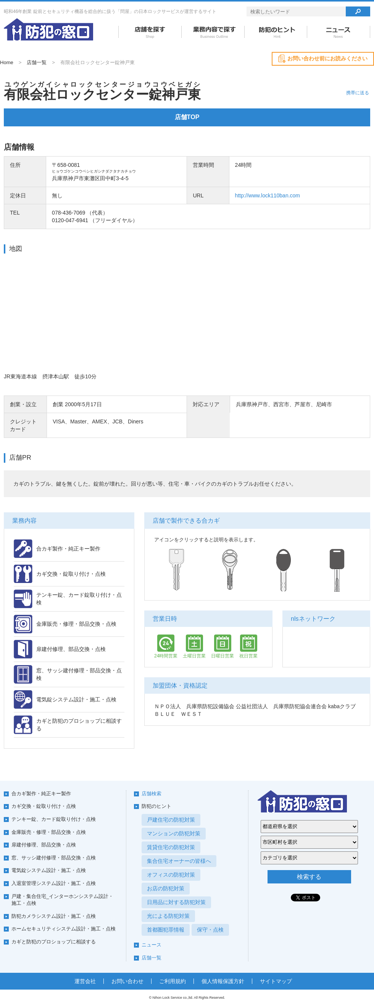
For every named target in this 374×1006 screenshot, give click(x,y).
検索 (358, 11)
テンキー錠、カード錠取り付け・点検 (53, 819)
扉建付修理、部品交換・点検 (43, 845)
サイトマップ (276, 981)
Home (6, 62)
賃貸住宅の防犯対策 (171, 847)
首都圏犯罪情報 (165, 930)
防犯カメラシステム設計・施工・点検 (53, 916)
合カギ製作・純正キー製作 (41, 793)
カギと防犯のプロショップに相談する (53, 942)
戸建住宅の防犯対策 (171, 820)
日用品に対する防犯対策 (176, 902)
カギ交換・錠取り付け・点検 (43, 806)
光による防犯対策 (168, 916)
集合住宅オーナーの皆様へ (179, 861)
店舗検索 (151, 793)
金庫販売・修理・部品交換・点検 (48, 832)
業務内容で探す (212, 32)
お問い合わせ (127, 981)
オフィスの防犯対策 (171, 875)
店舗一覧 (37, 62)
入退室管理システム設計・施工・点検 (53, 883)
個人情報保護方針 (223, 981)
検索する (309, 876)
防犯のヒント (275, 32)
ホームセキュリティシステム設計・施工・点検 (63, 929)
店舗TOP (187, 116)
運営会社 (85, 981)
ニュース (338, 32)
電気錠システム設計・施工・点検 (48, 870)
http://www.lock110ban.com (267, 195)
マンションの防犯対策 (173, 833)
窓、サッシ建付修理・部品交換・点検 (53, 858)
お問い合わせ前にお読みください (327, 58)
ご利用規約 (172, 981)
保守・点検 (210, 930)
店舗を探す (149, 32)
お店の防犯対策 (165, 888)
